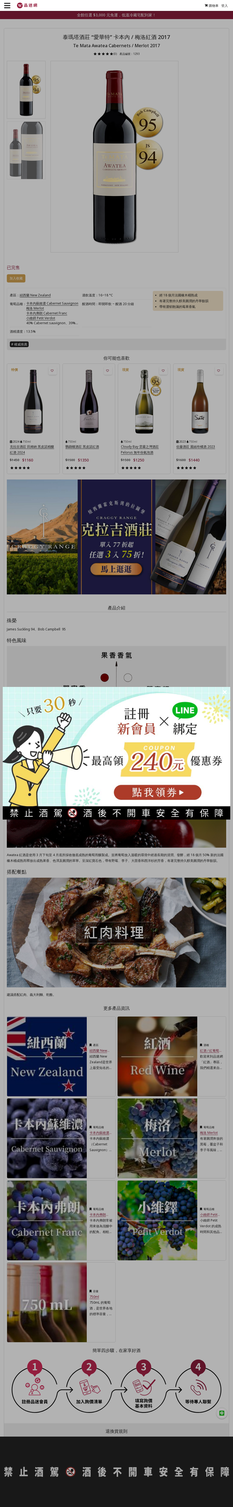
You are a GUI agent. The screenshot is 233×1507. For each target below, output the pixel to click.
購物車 (210, 5)
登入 (223, 5)
